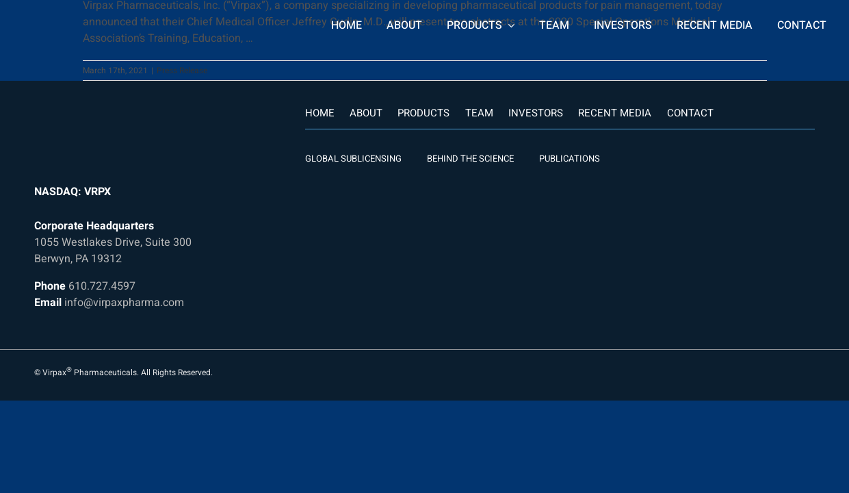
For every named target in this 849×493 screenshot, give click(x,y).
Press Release (182, 70)
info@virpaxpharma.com (124, 302)
